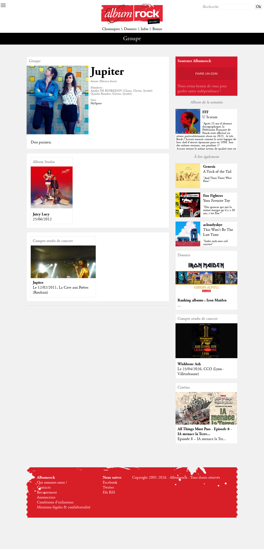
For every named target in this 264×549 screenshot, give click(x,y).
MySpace (96, 103)
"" (206, 139)
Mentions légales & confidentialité (63, 507)
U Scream (209, 117)
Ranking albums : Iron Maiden (202, 300)
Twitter (108, 487)
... (179, 305)
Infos (144, 29)
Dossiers (130, 29)
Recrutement (47, 492)
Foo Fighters (213, 195)
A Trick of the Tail (217, 171)
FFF (205, 112)
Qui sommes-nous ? (52, 482)
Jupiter (38, 282)
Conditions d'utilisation (55, 502)
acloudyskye (212, 224)
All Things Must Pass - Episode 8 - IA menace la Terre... (205, 431)
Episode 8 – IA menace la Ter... (202, 439)
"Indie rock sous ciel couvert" (215, 242)
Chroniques (111, 29)
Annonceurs (46, 497)
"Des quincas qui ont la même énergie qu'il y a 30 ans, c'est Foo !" (219, 210)
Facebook (110, 482)
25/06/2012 (42, 219)
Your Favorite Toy (216, 200)
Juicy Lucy (41, 214)
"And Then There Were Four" (217, 179)
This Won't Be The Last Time (218, 232)
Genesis (209, 166)
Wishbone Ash (189, 364)
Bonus (157, 29)
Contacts (44, 487)
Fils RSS (109, 492)
